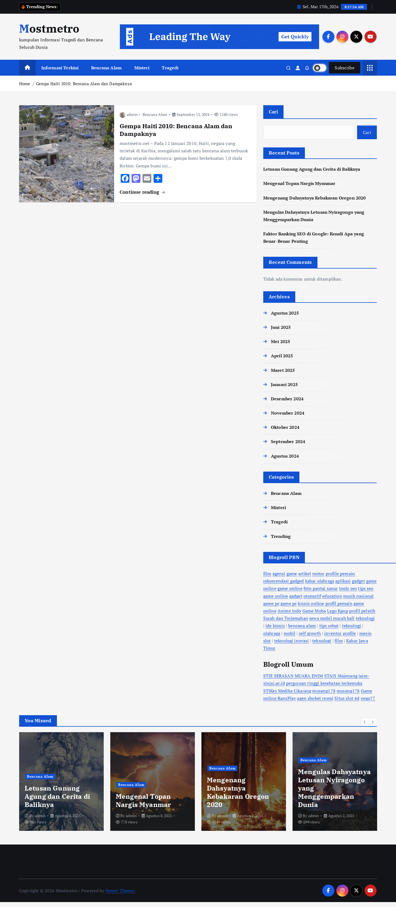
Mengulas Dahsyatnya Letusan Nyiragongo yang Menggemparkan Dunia (146, 810)
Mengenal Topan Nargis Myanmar (299, 183)
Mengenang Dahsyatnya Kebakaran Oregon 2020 (314, 198)
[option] (202, 781)
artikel (304, 574)
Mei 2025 (280, 341)
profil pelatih (362, 611)
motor (318, 574)
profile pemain (340, 574)
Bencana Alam (106, 68)
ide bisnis (275, 626)
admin (129, 114)
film (267, 574)
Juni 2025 (281, 327)
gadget (358, 581)
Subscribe (344, 68)
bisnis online (311, 603)
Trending (281, 536)
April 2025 (282, 356)
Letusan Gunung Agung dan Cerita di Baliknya (311, 169)
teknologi (365, 618)
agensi (279, 574)
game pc (271, 603)
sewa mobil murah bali (331, 618)
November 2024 (287, 413)
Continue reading (142, 192)
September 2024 (288, 441)
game (292, 574)
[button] (365, 722)
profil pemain (338, 603)
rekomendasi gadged (283, 581)
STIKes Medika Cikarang (287, 691)
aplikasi (343, 581)
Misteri (141, 68)
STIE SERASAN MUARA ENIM (293, 676)
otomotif (312, 596)
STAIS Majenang (340, 676)
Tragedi (170, 68)
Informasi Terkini (60, 68)
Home (24, 83)
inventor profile (340, 633)
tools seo (348, 588)
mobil (290, 633)
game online (290, 588)
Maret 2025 (283, 370)
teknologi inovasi (291, 640)
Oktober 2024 (285, 427)
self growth (310, 633)
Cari (273, 112)
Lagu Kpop (337, 611)
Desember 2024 (287, 398)
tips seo (365, 588)
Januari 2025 (284, 384)
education (332, 596)
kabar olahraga (319, 581)
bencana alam (302, 626)
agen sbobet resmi (315, 698)
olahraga (271, 633)
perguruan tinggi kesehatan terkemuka (324, 683)
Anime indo (289, 611)
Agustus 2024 (285, 456)
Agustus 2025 (285, 313)
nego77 (368, 698)
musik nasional (358, 596)
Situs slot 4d (346, 698)
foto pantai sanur (320, 588)
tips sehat (329, 626)
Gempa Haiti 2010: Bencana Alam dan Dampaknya (84, 83)
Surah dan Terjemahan (285, 618)
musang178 (323, 691)
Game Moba (314, 611)
